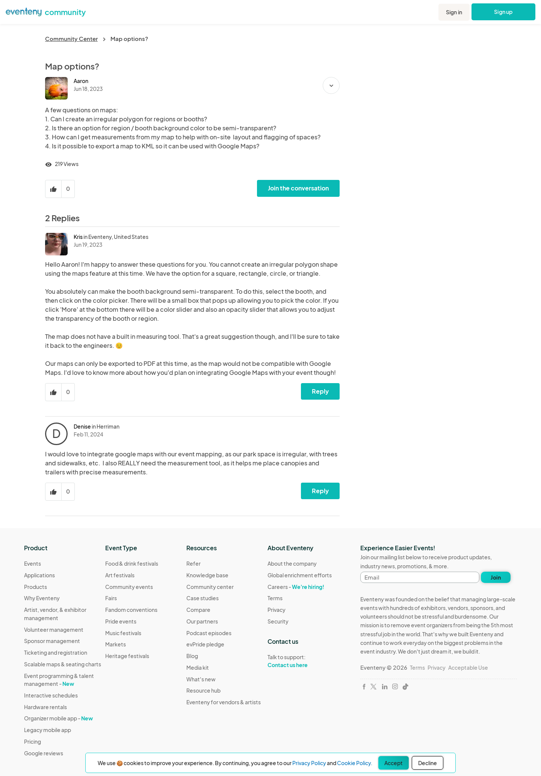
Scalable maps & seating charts (62, 664)
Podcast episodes (208, 633)
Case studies (202, 598)
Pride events (120, 621)
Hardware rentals (45, 707)
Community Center (71, 38)
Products (35, 586)
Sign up (503, 11)
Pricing (32, 741)
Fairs (111, 598)
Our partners (202, 621)
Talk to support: (299, 661)
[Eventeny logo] (24, 11)
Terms (275, 598)
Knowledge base (207, 575)
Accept (393, 762)
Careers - (295, 586)
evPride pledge (205, 644)
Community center (210, 586)
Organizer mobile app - (58, 718)
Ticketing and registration (55, 652)
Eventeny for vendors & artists (223, 702)
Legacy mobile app (47, 729)
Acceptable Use (468, 667)
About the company (292, 563)
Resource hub (203, 690)
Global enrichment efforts (299, 575)
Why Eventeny (42, 598)
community (65, 12)
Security (278, 621)
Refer (193, 563)
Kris (78, 236)
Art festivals (119, 575)
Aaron (81, 80)
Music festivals (123, 633)
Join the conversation (298, 188)
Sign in (454, 12)
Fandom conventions (131, 609)
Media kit (197, 667)
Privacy (276, 609)
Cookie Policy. (354, 762)
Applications (39, 575)
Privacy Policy (309, 762)
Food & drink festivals (131, 563)
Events (32, 563)
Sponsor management (52, 640)
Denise (82, 426)
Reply (320, 391)
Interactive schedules (51, 695)
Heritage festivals (127, 655)
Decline (427, 762)
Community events (129, 586)
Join (496, 577)
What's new (201, 679)
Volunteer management (53, 629)
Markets (115, 644)
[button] (331, 85)
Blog (192, 655)
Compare (198, 609)
